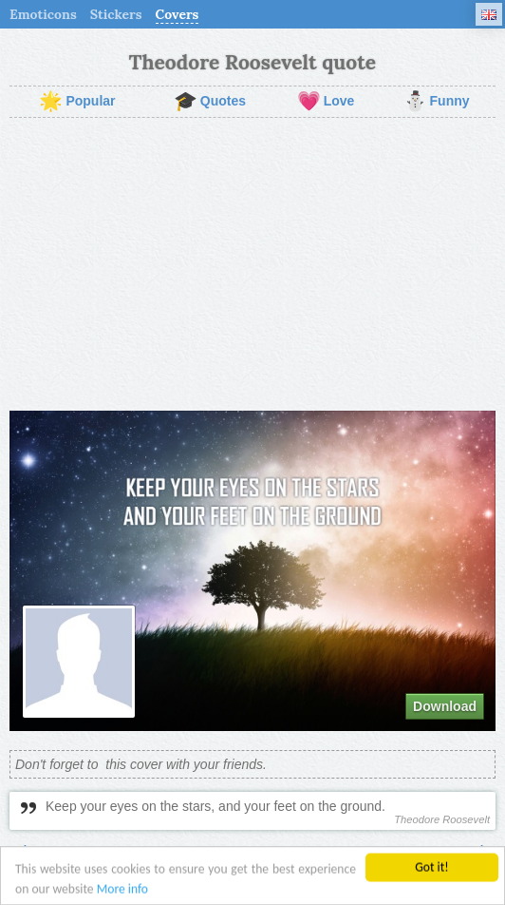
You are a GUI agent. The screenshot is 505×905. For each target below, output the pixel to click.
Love (326, 101)
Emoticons (43, 14)
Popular (77, 101)
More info (122, 890)
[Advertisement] (252, 264)
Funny (436, 101)
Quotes (210, 101)
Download (445, 706)
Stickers (116, 14)
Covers (177, 14)
